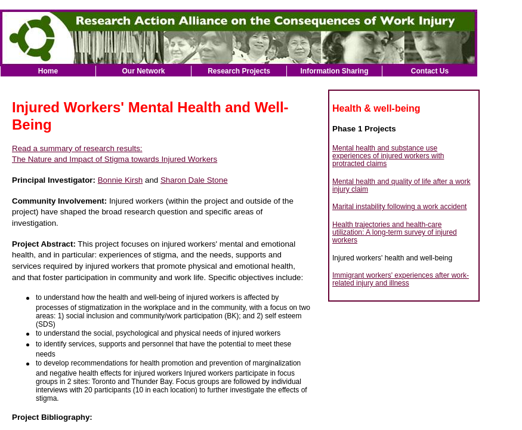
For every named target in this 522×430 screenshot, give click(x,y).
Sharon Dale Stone (194, 180)
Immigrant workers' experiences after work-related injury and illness (400, 279)
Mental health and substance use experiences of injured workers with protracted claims (388, 156)
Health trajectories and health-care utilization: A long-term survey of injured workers (394, 232)
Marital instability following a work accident (399, 206)
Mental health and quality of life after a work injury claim (401, 185)
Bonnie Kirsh (120, 180)
